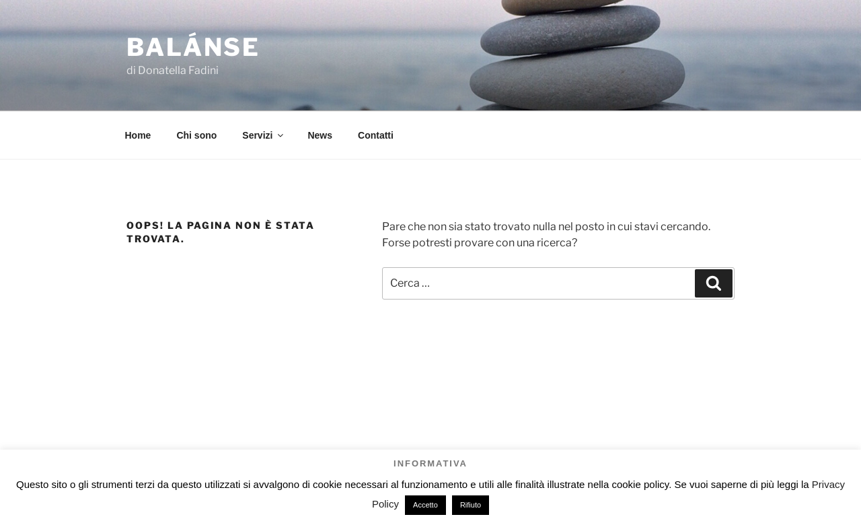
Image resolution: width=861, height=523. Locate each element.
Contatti (376, 135)
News (319, 135)
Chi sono (196, 135)
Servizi (263, 135)
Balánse (193, 47)
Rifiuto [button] (470, 505)
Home (138, 135)
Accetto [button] (425, 505)
